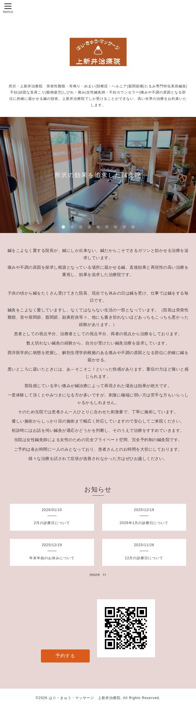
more (98, 574)
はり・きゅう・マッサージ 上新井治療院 (85, 698)
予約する (65, 655)
